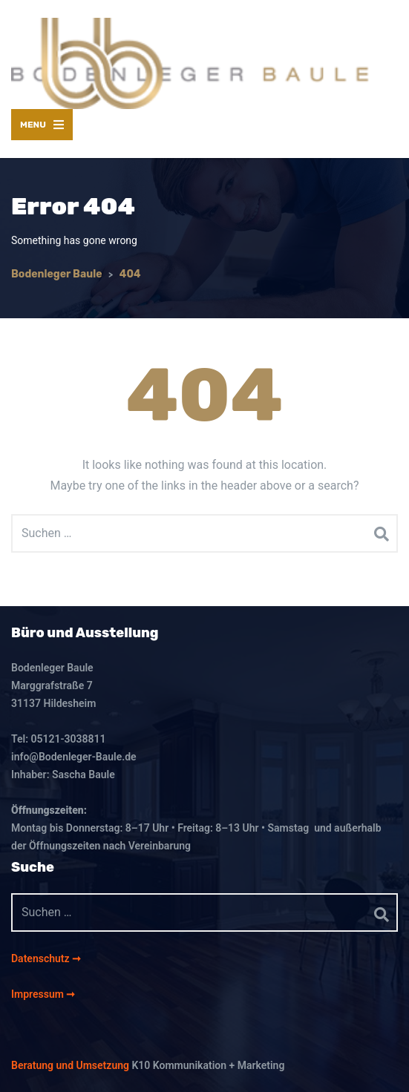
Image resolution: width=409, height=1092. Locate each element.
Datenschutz (41, 958)
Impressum (38, 994)
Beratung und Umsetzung (70, 1065)
